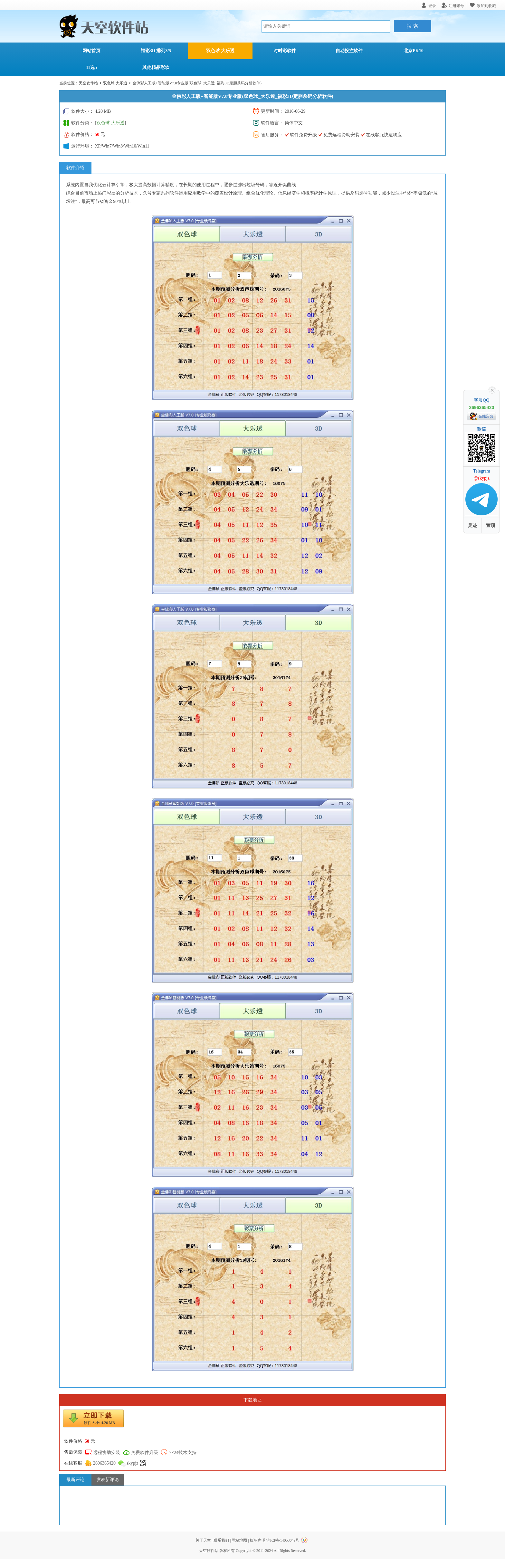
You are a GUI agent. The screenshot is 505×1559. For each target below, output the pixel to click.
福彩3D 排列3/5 (156, 50)
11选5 (91, 67)
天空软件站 (88, 83)
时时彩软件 (284, 50)
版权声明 (257, 1540)
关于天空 (203, 1540)
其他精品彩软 (155, 67)
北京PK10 (413, 50)
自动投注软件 (349, 50)
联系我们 (221, 1540)
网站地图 (239, 1540)
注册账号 (456, 6)
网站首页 (91, 50)
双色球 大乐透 (220, 50)
